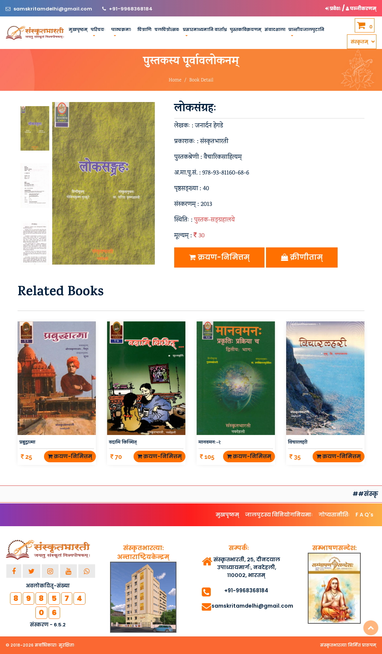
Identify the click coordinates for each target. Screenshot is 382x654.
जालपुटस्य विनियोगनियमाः (279, 514)
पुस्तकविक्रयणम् (246, 30)
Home (175, 80)
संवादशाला (274, 30)
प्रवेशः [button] (333, 8)
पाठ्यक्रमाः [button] (121, 30)
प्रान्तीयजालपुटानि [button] (306, 30)
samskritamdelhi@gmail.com (53, 8)
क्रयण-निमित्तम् (219, 257)
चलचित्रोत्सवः (167, 30)
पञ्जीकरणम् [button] (361, 8)
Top (370, 627)
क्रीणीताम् (302, 257)
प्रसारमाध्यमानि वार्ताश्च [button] (205, 30)
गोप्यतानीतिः (334, 514)
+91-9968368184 (131, 8)
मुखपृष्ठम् (78, 30)
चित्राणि (144, 30)
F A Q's (364, 514)
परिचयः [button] (98, 30)
